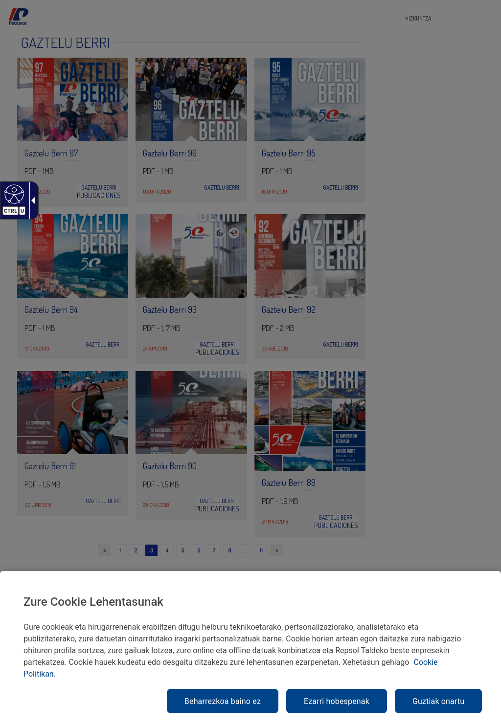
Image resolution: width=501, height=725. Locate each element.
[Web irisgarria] (12, 193)
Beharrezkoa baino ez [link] (222, 701)
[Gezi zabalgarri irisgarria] (31, 200)
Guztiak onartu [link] (438, 701)
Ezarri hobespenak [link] (336, 701)
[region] (250, 648)
